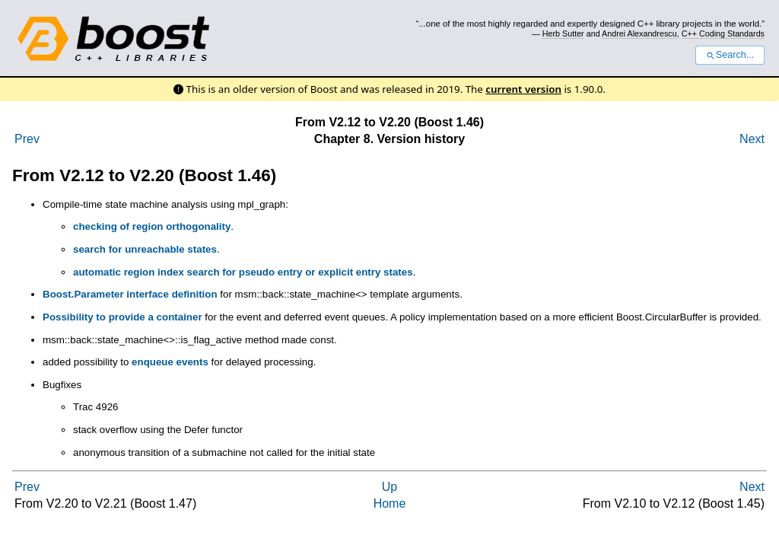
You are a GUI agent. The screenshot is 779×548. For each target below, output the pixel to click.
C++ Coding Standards (723, 33)
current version (523, 89)
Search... (730, 54)
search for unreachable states (145, 249)
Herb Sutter (563, 33)
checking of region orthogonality (152, 226)
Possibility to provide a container (122, 317)
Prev (27, 138)
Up (389, 486)
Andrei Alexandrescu (639, 33)
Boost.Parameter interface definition (130, 294)
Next (752, 138)
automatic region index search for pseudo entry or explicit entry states (243, 272)
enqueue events (170, 362)
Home (390, 503)
